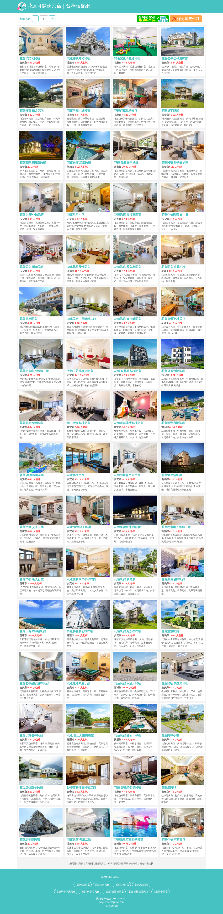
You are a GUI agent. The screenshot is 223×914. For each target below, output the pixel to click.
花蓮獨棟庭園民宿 (138, 891)
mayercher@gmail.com (112, 901)
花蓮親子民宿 (160, 891)
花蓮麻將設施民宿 (114, 891)
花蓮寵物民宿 (121, 884)
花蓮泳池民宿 (141, 884)
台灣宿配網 (112, 906)
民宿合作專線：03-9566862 (111, 898)
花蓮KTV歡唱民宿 (89, 891)
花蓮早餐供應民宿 (65, 891)
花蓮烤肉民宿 (102, 884)
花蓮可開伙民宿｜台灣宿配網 (53, 6)
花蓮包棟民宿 (82, 884)
